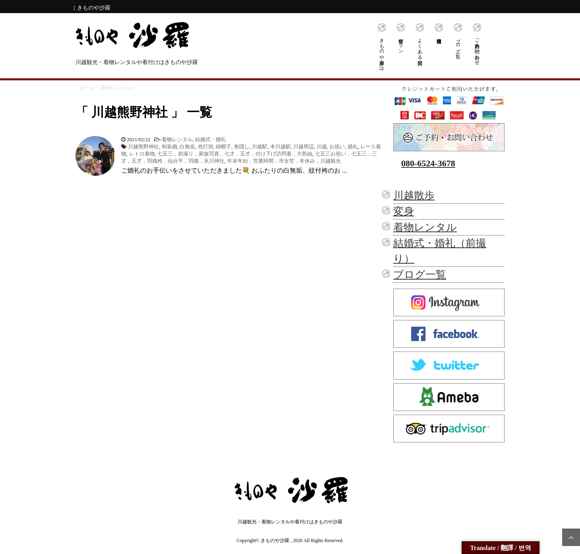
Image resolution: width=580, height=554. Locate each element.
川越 (322, 147)
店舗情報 (439, 29)
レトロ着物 (142, 154)
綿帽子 (223, 147)
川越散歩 (414, 195)
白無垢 (187, 147)
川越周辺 (303, 147)
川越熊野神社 (143, 147)
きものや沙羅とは (382, 51)
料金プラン (401, 43)
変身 (403, 211)
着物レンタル (177, 139)
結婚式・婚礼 (210, 139)
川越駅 (259, 147)
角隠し (241, 147)
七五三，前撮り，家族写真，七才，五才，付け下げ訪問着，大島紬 (234, 154)
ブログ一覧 (458, 43)
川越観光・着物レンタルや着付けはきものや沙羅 (290, 522)
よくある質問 (420, 46)
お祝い (337, 147)
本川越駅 (280, 147)
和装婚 (169, 147)
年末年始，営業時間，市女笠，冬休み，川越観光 (284, 161)
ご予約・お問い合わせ (477, 49)
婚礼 (353, 147)
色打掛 (205, 147)
